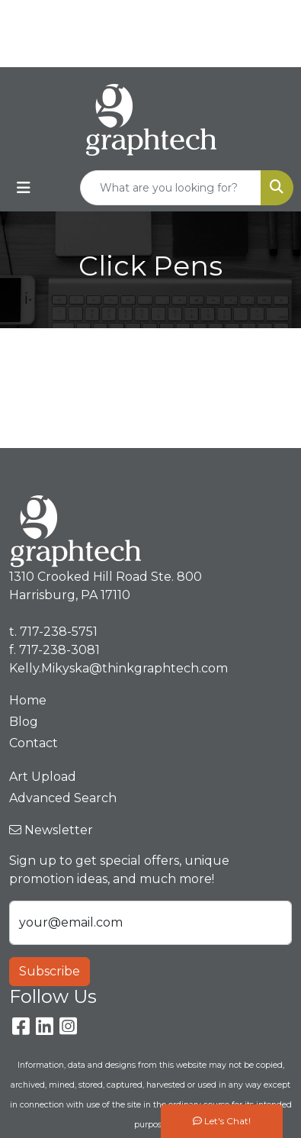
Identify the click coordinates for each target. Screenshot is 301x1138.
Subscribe (49, 971)
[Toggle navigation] (24, 187)
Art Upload (42, 776)
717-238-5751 (184, 16)
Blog (23, 721)
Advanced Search (63, 798)
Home (27, 700)
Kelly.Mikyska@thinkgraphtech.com (154, 50)
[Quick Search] (170, 187)
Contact (33, 743)
